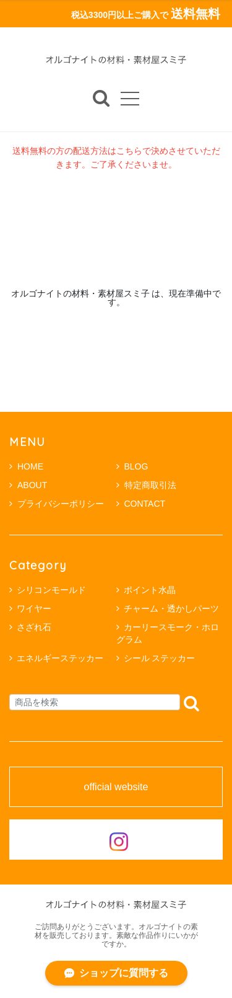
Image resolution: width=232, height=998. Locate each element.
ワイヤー (34, 608)
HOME (26, 466)
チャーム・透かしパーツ (171, 608)
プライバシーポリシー (56, 504)
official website (116, 787)
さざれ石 (34, 627)
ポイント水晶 (150, 590)
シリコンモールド (51, 590)
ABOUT (28, 485)
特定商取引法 (146, 485)
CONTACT (141, 504)
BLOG (132, 466)
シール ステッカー (159, 658)
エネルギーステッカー (60, 658)
